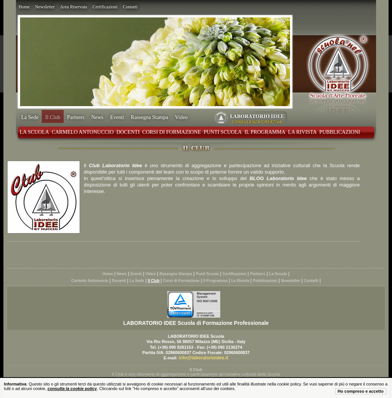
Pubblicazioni (339, 132)
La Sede (29, 117)
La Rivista (302, 132)
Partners (76, 117)
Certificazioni (105, 6)
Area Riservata (73, 6)
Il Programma (265, 132)
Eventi (117, 117)
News (97, 117)
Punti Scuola (223, 132)
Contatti (130, 6)
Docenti (128, 132)
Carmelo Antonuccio (82, 132)
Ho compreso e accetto (361, 391)
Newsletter (45, 6)
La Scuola (34, 132)
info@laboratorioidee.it (203, 357)
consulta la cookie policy (72, 388)
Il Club (52, 117)
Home (24, 6)
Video (181, 117)
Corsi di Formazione (171, 132)
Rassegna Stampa (149, 117)
